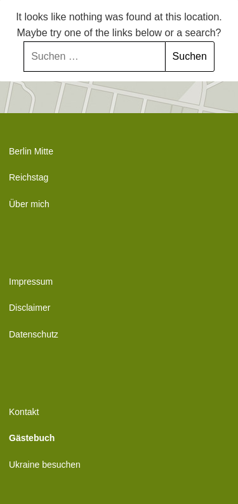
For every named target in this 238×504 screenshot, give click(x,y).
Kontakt (24, 412)
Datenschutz (33, 334)
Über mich (29, 204)
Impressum (31, 281)
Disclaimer (29, 308)
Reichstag (28, 177)
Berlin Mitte (31, 151)
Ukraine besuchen (45, 465)
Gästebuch (32, 438)
